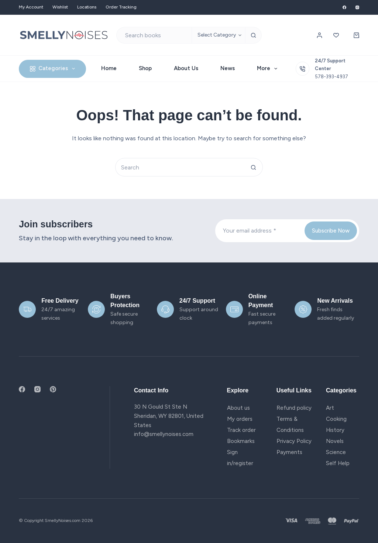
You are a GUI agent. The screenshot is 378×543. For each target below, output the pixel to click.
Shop (145, 68)
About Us (186, 68)
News (227, 68)
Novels (335, 441)
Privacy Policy (294, 441)
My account (31, 7)
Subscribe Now (331, 230)
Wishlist (60, 7)
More (268, 68)
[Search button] (253, 35)
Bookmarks (241, 441)
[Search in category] (218, 35)
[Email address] (259, 230)
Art (330, 408)
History (335, 430)
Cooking (336, 419)
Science (336, 452)
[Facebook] (344, 7)
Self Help (338, 463)
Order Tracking (121, 7)
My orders (239, 419)
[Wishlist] (336, 35)
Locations (86, 7)
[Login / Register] (319, 35)
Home (109, 68)
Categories (54, 68)
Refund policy (294, 408)
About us (238, 408)
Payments (289, 452)
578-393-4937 (331, 76)
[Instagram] (357, 7)
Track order (241, 430)
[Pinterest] (53, 389)
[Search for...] (154, 35)
